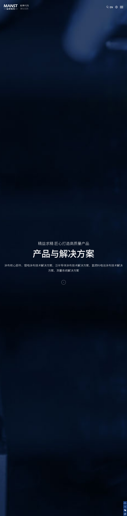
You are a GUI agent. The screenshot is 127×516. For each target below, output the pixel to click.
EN (111, 7)
